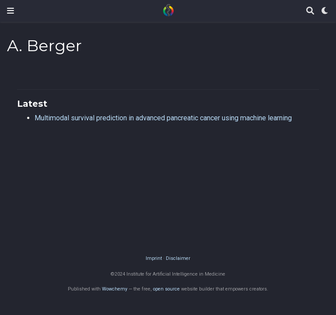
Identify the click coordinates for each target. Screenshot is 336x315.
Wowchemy (114, 289)
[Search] (310, 11)
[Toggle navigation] (10, 11)
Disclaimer (178, 258)
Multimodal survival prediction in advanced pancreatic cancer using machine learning (163, 118)
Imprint (154, 258)
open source (166, 289)
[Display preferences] (325, 11)
